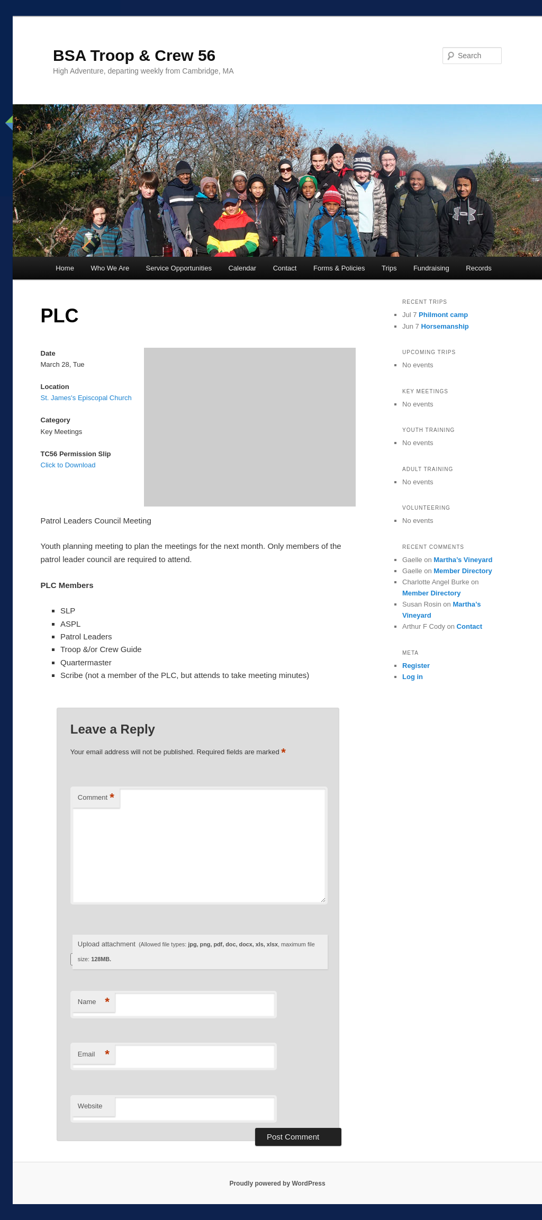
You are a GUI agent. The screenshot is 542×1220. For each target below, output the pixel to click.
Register (416, 666)
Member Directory (462, 571)
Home (65, 268)
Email (94, 1054)
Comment (96, 798)
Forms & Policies (339, 268)
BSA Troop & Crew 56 (134, 55)
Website (90, 1106)
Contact (285, 268)
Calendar (242, 268)
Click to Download (68, 465)
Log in (412, 677)
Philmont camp (443, 315)
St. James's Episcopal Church (86, 398)
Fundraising (431, 268)
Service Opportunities (179, 268)
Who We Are (110, 268)
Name (94, 1002)
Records (478, 268)
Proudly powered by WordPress (277, 1183)
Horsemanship (444, 326)
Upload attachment (196, 951)
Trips (389, 268)
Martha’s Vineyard (462, 560)
